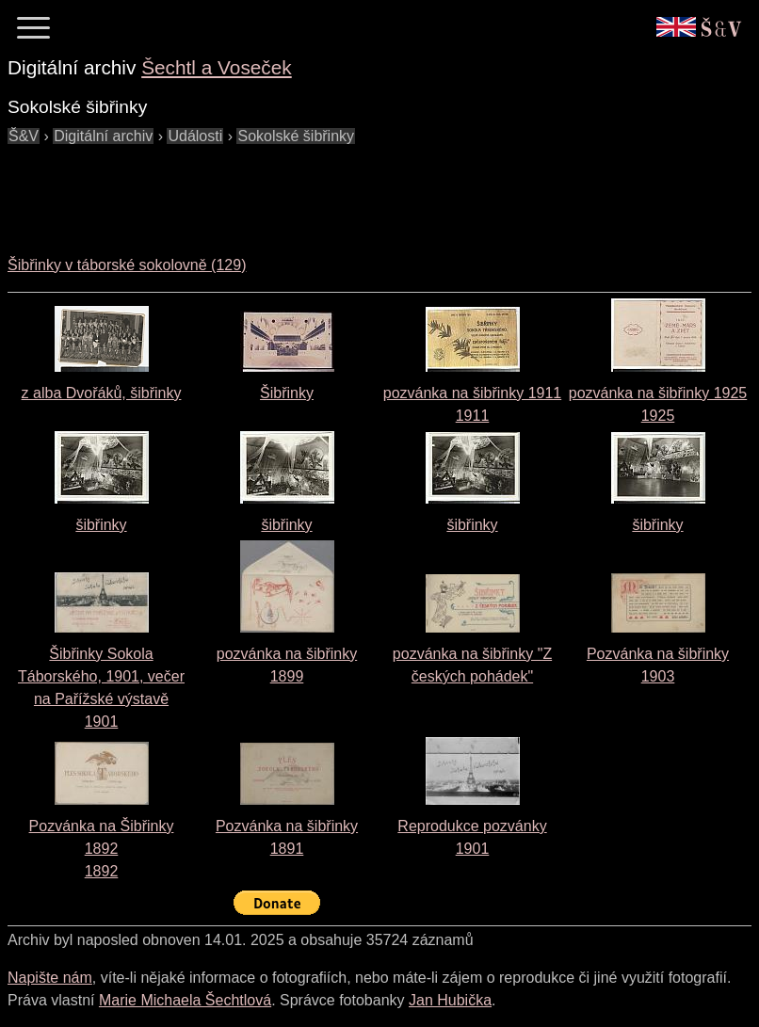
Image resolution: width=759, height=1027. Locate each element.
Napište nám (50, 978)
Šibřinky (287, 393)
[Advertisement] (350, 190)
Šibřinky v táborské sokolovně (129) (127, 265)
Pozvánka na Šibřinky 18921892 (101, 848)
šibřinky (100, 525)
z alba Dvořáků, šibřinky (102, 393)
